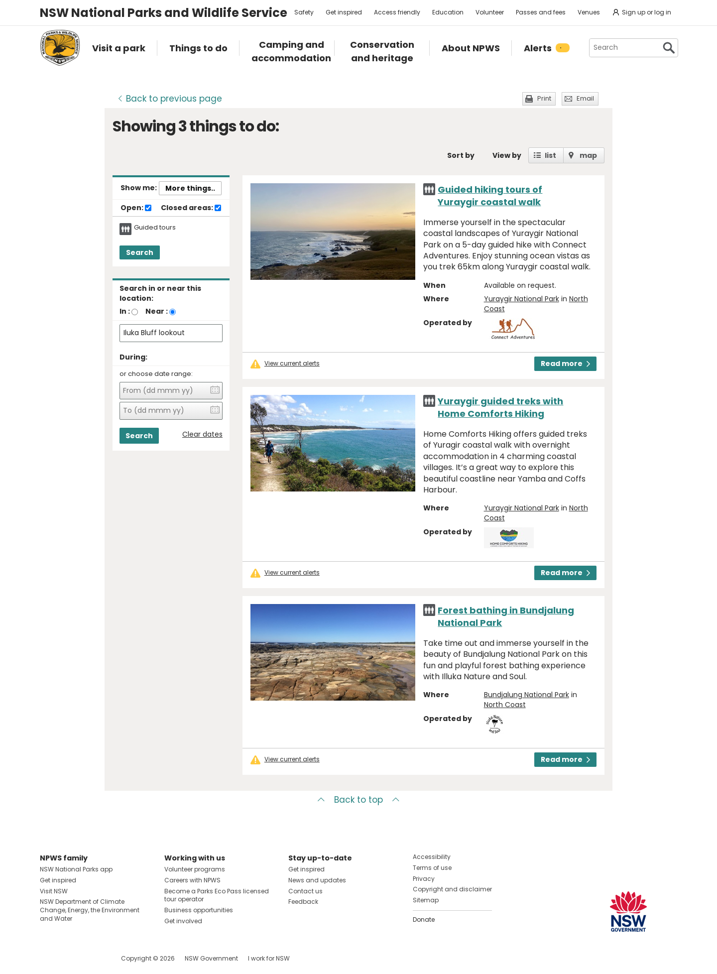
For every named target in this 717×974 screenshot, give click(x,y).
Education (448, 12)
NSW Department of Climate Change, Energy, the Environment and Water (89, 910)
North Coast (505, 705)
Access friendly (397, 12)
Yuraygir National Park (521, 299)
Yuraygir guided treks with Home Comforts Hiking (500, 407)
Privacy (424, 878)
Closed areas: (191, 208)
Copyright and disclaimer (452, 889)
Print (544, 98)
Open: (135, 208)
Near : (156, 311)
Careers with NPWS (192, 880)
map (588, 155)
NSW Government (211, 958)
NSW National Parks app (76, 869)
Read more (565, 363)
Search (139, 252)
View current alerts (292, 363)
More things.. (190, 188)
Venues (589, 12)
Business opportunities (198, 910)
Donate (424, 919)
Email (585, 98)
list (550, 155)
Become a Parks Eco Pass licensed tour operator (216, 895)
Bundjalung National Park (526, 695)
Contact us (305, 891)
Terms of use (432, 867)
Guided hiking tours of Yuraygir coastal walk (490, 195)
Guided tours (155, 227)
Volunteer (490, 12)
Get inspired (344, 12)
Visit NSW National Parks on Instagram (70, 958)
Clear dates (202, 434)
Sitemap (426, 900)
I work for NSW (269, 958)
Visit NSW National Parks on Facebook (49, 958)
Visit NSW (54, 891)
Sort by (461, 155)
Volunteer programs (194, 869)
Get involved (183, 921)
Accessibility (432, 856)
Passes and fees (541, 12)
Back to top (358, 800)
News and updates (317, 880)
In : (125, 311)
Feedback (303, 901)
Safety (304, 12)
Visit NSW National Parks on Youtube (92, 958)
